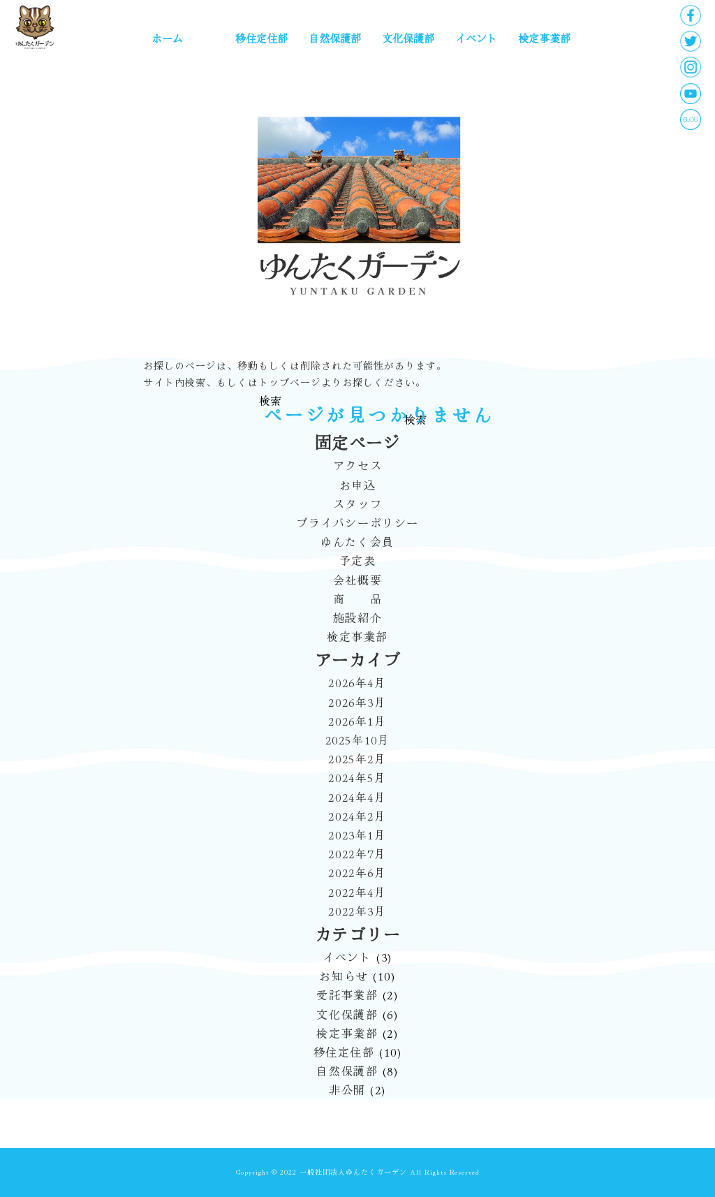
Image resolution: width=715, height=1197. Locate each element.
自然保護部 (335, 38)
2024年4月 (357, 796)
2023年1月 (357, 834)
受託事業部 (345, 994)
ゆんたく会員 (357, 541)
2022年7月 (357, 853)
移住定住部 (261, 38)
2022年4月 (357, 891)
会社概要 (357, 579)
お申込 (358, 484)
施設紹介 (357, 617)
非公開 (345, 1089)
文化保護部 (408, 38)
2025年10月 (357, 739)
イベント (476, 38)
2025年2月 (357, 758)
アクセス (357, 465)
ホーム (167, 38)
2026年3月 (357, 701)
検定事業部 (544, 38)
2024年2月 (357, 815)
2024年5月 (357, 777)
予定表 (358, 560)
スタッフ (357, 503)
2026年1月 (357, 720)
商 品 (357, 598)
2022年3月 (357, 910)
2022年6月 (357, 872)
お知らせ (341, 975)
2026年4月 (357, 682)
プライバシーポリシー (357, 522)
